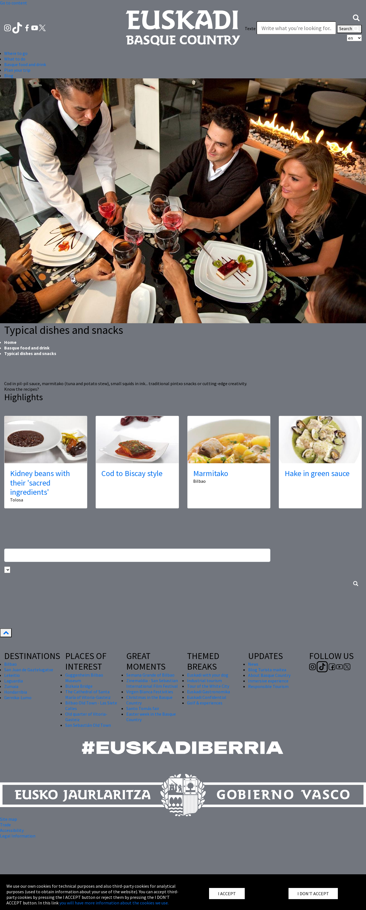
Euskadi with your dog (207, 675)
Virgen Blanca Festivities (149, 691)
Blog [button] (8, 75)
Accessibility (12, 830)
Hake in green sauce (317, 473)
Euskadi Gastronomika (208, 691)
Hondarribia (15, 692)
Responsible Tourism (268, 686)
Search (349, 29)
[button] (356, 17)
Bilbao (10, 664)
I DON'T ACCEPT (313, 893)
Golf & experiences (204, 703)
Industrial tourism (204, 680)
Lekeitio (12, 675)
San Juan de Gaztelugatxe (28, 669)
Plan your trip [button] (17, 70)
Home (10, 342)
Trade (5, 824)
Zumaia (11, 686)
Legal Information (17, 836)
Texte (250, 28)
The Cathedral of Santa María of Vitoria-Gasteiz (88, 694)
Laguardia (13, 681)
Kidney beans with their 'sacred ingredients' (40, 482)
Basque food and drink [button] (25, 64)
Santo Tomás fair (142, 708)
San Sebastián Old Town (88, 725)
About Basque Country (269, 675)
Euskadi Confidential (206, 697)
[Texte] (296, 28)
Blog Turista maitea (267, 669)
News (253, 664)
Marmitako (210, 473)
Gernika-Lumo (17, 697)
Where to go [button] (16, 53)
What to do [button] (14, 59)
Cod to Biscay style (132, 473)
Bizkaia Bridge (79, 686)
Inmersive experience (268, 681)
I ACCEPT (227, 893)
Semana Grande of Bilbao (150, 675)
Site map (8, 819)
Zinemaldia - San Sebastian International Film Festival (152, 683)
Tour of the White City (208, 686)
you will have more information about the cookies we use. (114, 903)
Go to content (13, 3)
